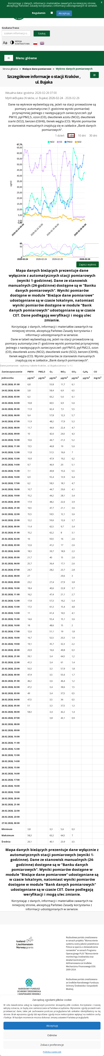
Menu (94, 75)
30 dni (93, 135)
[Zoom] (5, 42)
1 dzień (59, 135)
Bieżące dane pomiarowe (36, 68)
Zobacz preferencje (52, 1044)
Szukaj (41, 33)
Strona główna (10, 68)
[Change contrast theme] (20, 42)
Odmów (52, 1035)
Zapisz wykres (87, 264)
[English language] (42, 43)
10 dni (82, 135)
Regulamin (38, 13)
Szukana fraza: (10, 27)
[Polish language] (35, 43)
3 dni (71, 135)
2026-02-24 (56, 98)
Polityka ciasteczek (52, 1051)
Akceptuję (64, 13)
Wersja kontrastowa (22, 42)
